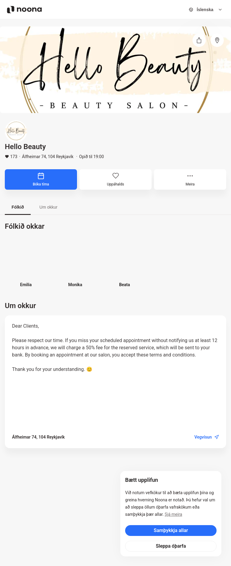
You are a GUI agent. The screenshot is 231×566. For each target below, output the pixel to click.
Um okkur (48, 207)
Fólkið (17, 207)
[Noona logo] (24, 9)
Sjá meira (173, 514)
